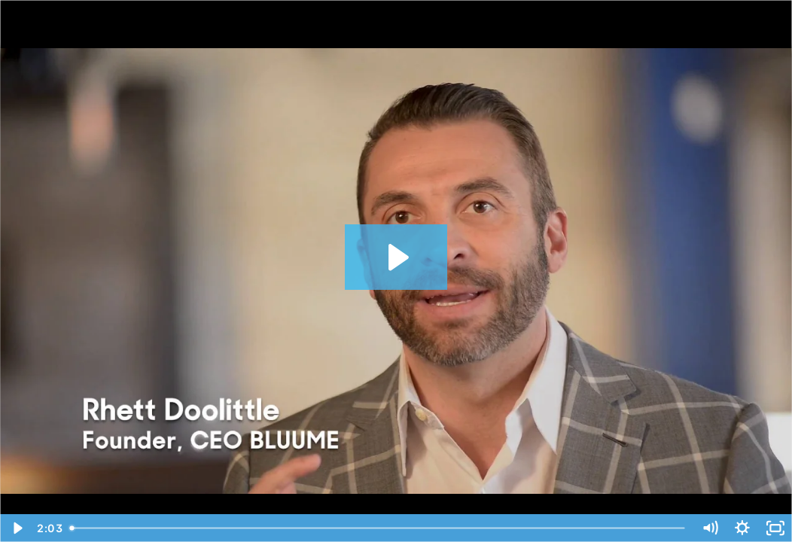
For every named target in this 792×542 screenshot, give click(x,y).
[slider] (378, 528)
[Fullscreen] (775, 528)
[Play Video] (16, 528)
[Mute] (710, 528)
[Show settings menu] (742, 528)
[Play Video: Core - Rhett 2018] (396, 257)
